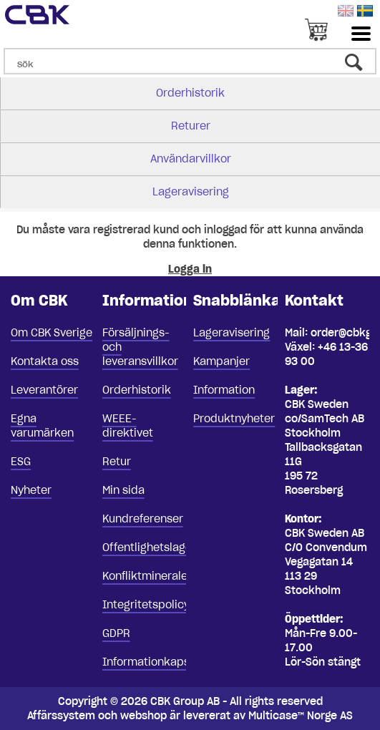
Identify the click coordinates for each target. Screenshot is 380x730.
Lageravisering (190, 191)
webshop (143, 715)
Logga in (190, 269)
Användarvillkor (190, 158)
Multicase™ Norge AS (300, 715)
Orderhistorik (190, 93)
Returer (190, 126)
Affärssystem (61, 715)
